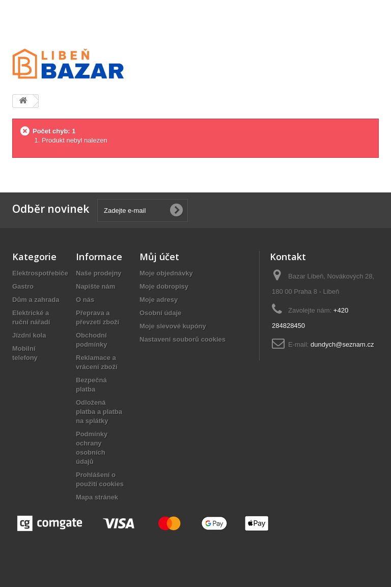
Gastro (23, 286)
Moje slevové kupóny (172, 326)
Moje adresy (158, 299)
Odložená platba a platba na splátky (99, 412)
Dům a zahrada (35, 299)
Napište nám (95, 286)
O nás (85, 299)
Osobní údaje (160, 313)
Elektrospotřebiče (40, 273)
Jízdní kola (29, 335)
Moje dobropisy (163, 286)
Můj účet (159, 256)
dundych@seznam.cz (342, 344)
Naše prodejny (99, 273)
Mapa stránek (97, 497)
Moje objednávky (166, 273)
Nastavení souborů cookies (182, 339)
